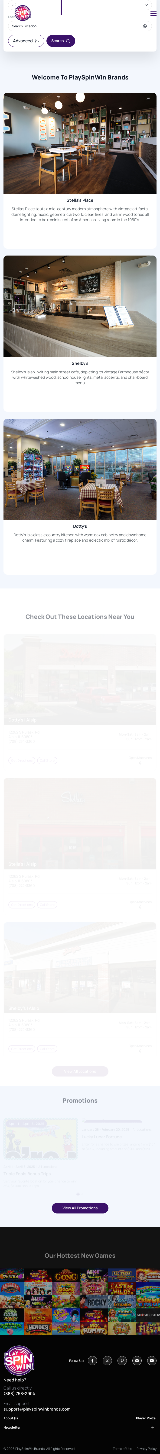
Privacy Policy (147, 1448)
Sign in (131, 12)
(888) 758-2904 (19, 1393)
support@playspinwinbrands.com (37, 1409)
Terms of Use (122, 1448)
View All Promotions (80, 1207)
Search (60, 40)
